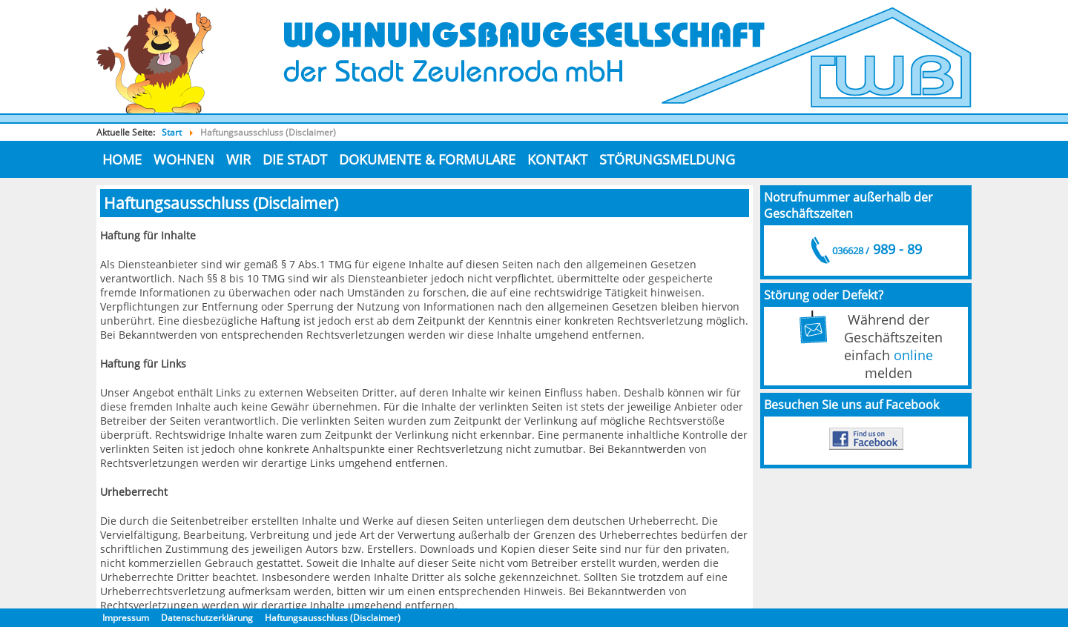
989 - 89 (876, 249)
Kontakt (557, 159)
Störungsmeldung (667, 159)
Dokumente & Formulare (427, 159)
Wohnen (184, 159)
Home (122, 159)
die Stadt (295, 159)
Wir (238, 159)
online (913, 355)
